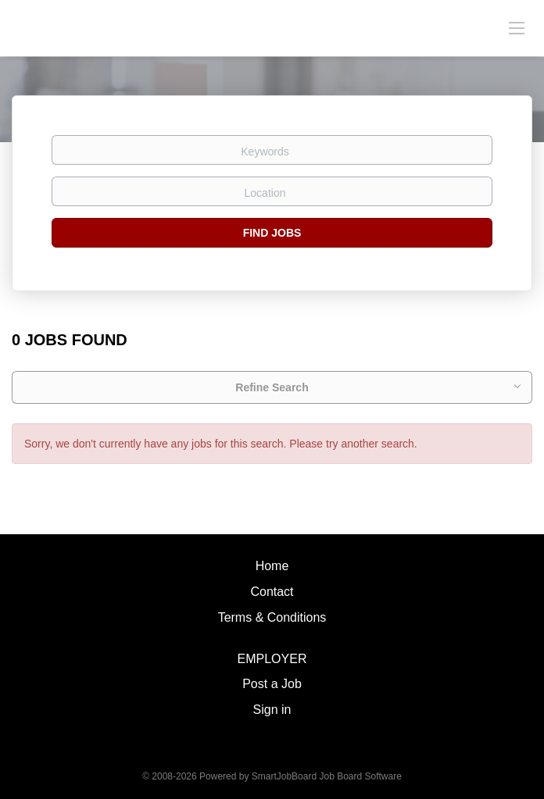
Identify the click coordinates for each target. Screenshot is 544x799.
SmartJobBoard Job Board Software (327, 776)
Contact (271, 591)
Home (272, 565)
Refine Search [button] (271, 387)
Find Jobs (272, 233)
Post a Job (272, 683)
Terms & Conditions (272, 617)
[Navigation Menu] (516, 27)
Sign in (272, 709)
